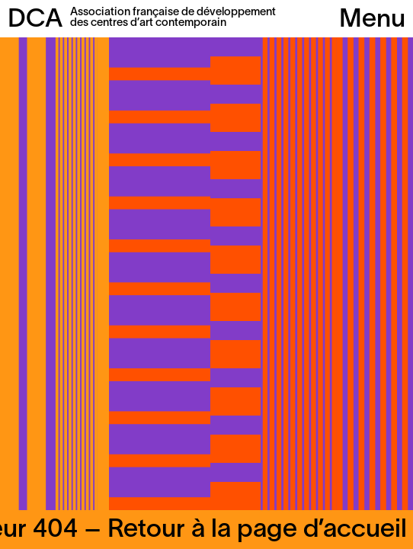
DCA (35, 20)
